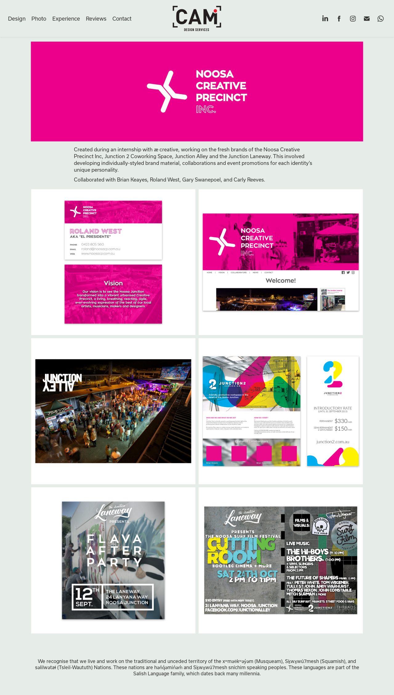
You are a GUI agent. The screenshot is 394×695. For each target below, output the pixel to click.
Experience (66, 18)
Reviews (96, 18)
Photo (38, 18)
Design (17, 18)
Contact (121, 18)
